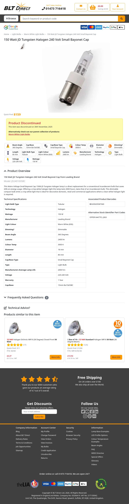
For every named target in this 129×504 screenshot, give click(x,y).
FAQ (93, 449)
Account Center (48, 427)
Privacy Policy (72, 439)
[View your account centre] (117, 7)
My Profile (45, 431)
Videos (94, 464)
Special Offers (97, 457)
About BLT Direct (23, 435)
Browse (11, 18)
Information (97, 427)
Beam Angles (96, 445)
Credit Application (48, 450)
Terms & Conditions (24, 442)
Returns (44, 458)
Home (6, 34)
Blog (18, 431)
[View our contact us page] (81, 7)
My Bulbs (45, 446)
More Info (55, 357)
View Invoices (46, 442)
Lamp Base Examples (100, 431)
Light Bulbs (16, 34)
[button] (123, 339)
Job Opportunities (23, 446)
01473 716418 (54, 8)
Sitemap (19, 450)
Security (70, 427)
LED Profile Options (99, 435)
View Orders (46, 439)
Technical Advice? (17, 308)
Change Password (48, 435)
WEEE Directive (97, 453)
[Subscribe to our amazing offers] (39, 411)
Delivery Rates (22, 439)
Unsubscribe (46, 454)
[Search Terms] (69, 19)
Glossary (95, 460)
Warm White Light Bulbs (34, 34)
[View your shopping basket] (99, 7)
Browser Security (73, 435)
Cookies (69, 431)
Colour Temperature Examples (99, 440)
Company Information (26, 427)
